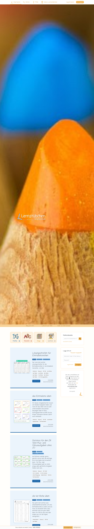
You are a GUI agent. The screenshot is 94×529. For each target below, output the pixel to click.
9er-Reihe (35, 377)
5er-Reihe (46, 373)
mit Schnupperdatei (43, 377)
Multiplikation (46, 359)
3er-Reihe (35, 373)
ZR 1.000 (45, 471)
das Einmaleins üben (41, 396)
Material (35, 371)
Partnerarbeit (43, 421)
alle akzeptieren (68, 527)
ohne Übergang (36, 475)
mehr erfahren (36, 527)
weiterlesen (36, 381)
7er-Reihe (40, 375)
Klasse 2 (40, 371)
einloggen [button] (80, 2)
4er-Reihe (40, 373)
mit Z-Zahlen (36, 473)
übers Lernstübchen (49, 2)
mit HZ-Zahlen (43, 473)
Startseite (15, 2)
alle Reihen (49, 419)
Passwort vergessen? (76, 353)
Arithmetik (39, 359)
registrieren (70, 2)
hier (77, 383)
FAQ (35, 2)
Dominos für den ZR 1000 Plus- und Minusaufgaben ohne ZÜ (41, 444)
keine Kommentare (48, 382)
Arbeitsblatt (35, 519)
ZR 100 (44, 371)
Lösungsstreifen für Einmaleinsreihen (41, 354)
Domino (49, 475)
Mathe (34, 359)
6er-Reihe (35, 375)
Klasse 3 (40, 471)
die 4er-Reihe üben (40, 496)
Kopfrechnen (35, 421)
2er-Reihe (49, 371)
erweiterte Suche (67, 341)
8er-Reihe (46, 375)
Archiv (26, 2)
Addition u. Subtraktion (38, 453)
